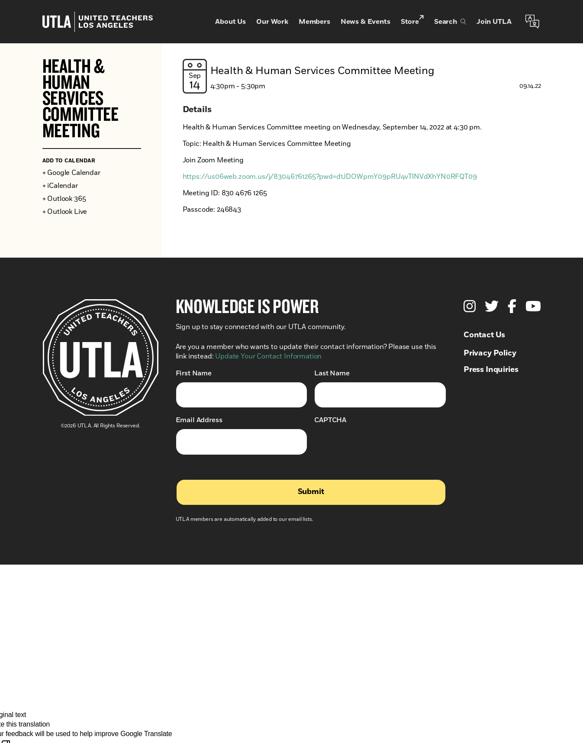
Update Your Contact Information (268, 356)
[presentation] (380, 445)
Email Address (199, 420)
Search (450, 21)
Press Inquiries (491, 370)
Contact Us (484, 335)
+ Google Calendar (71, 173)
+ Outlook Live (64, 211)
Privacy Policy (490, 353)
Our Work (272, 21)
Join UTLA (494, 21)
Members (314, 21)
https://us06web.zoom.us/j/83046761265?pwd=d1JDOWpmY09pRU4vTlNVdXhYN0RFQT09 (330, 176)
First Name (194, 373)
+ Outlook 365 (64, 199)
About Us (230, 21)
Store (412, 21)
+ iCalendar (60, 186)
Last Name (332, 373)
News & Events (365, 21)
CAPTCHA (330, 420)
